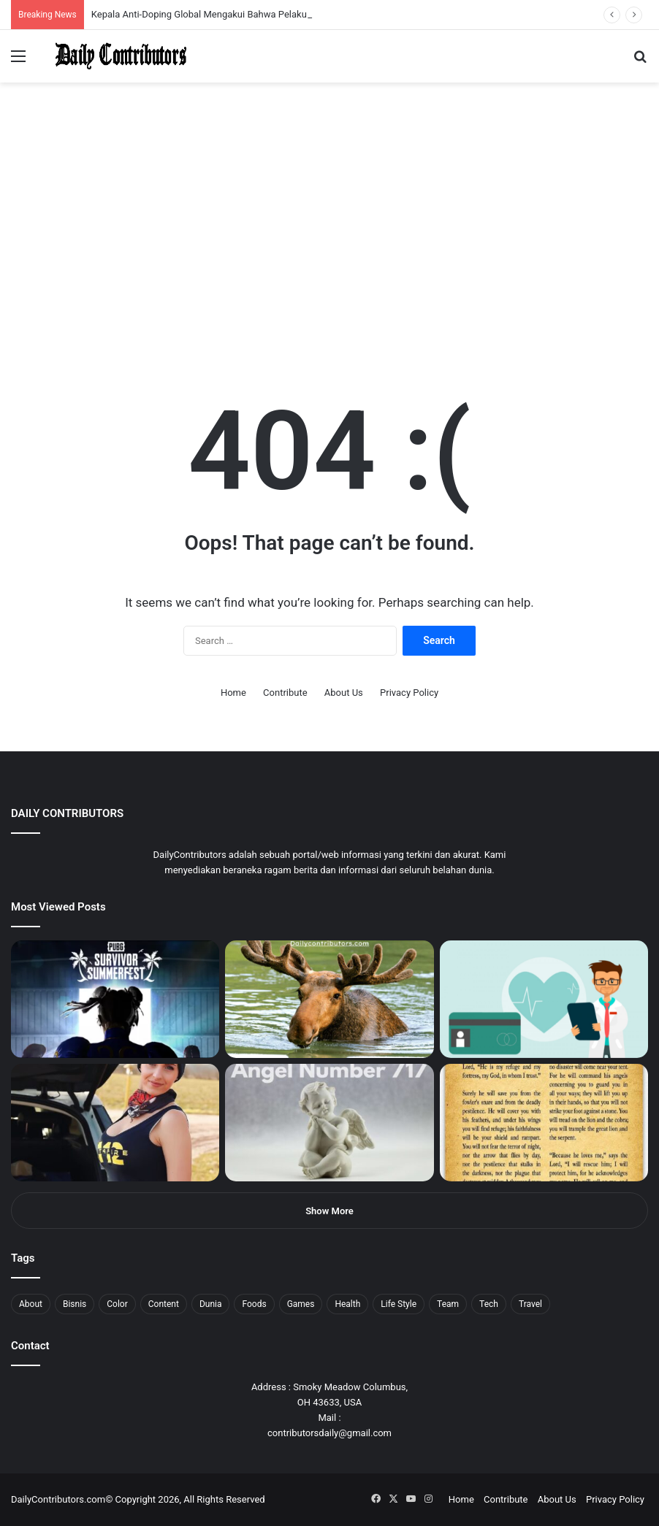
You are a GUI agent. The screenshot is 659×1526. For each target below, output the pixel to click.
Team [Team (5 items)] (448, 1304)
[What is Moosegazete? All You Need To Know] (329, 999)
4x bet (60, 0)
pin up (93, 0)
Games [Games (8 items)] (301, 1304)
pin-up (200, 0)
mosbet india (53, 0)
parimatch (176, 0)
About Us (343, 692)
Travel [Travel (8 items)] (530, 1304)
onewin (190, 0)
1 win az (116, 0)
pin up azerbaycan (88, 0)
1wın (83, 0)
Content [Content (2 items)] (163, 1304)
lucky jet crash (157, 0)
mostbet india (13, 0)
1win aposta (72, 0)
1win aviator (47, 0)
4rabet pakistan (228, 0)
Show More (329, 1210)
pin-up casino (149, 0)
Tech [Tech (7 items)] (488, 1304)
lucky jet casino (132, 0)
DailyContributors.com (58, 1499)
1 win (5, 0)
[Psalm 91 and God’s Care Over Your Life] (544, 1122)
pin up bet (180, 0)
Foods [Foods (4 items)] (254, 1304)
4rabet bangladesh (66, 0)
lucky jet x (223, 0)
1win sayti (8, 0)
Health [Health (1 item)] (347, 1304)
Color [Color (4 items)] (117, 1304)
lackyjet (167, 0)
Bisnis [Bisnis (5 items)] (74, 1304)
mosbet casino (125, 0)
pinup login (203, 0)
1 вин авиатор (32, 0)
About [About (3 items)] (30, 1304)
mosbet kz (171, 0)
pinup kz (212, 0)
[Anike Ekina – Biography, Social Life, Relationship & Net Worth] (115, 1122)
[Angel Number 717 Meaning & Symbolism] (329, 1122)
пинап (164, 0)
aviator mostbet (185, 0)
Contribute (285, 692)
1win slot (137, 0)
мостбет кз (106, 0)
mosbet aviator (195, 0)
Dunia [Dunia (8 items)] (210, 1304)
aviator (161, 0)
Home (233, 692)
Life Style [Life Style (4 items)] (398, 1304)
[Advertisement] (329, 251)
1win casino (119, 0)
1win (81, 0)
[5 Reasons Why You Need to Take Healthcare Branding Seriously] (544, 999)
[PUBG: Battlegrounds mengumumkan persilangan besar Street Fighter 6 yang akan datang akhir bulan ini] (115, 999)
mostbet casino (19, 0)
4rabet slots (38, 0)
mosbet (141, 0)
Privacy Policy (409, 692)
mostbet (2, 0)
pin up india (77, 0)
